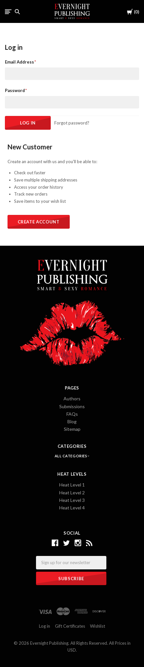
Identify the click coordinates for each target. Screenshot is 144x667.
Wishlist (97, 626)
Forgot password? (71, 122)
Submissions (72, 406)
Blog (72, 421)
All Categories (71, 456)
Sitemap (72, 429)
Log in (44, 626)
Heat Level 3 (72, 500)
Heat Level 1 (72, 484)
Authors (72, 398)
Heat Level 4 (72, 507)
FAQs (72, 414)
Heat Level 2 (72, 492)
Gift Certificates (70, 626)
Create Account (39, 221)
